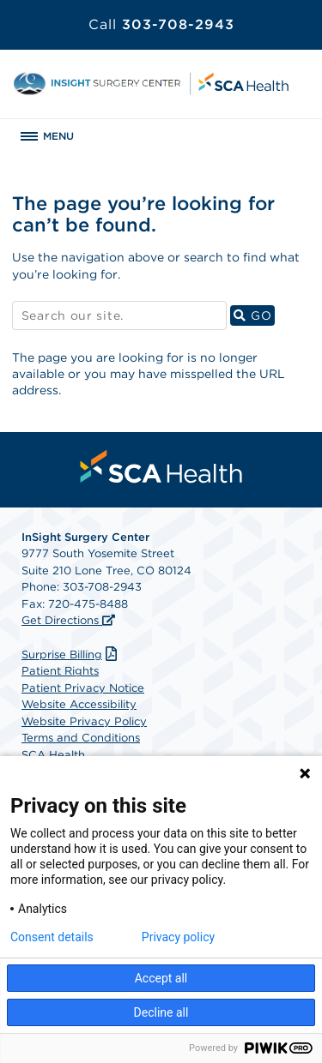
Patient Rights (60, 670)
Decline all (161, 1012)
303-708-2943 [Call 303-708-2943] (161, 24)
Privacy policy (178, 937)
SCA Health (53, 754)
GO (254, 315)
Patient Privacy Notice (82, 688)
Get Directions (61, 620)
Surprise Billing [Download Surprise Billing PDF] (71, 654)
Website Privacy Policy (84, 721)
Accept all (161, 978)
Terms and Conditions (80, 737)
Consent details (52, 937)
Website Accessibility (79, 704)
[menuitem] (161, 466)
